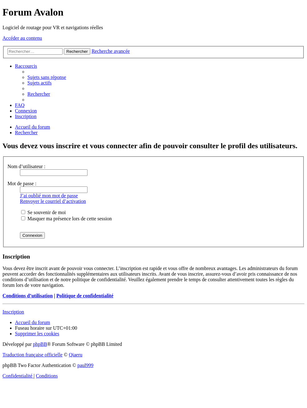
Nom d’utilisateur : (26, 166)
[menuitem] (46, 77)
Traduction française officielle (32, 354)
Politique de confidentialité (84, 295)
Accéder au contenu (22, 38)
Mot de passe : (21, 183)
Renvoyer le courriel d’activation (53, 201)
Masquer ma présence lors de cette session (66, 218)
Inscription (13, 311)
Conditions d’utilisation (27, 295)
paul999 (86, 365)
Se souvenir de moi (43, 212)
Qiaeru (76, 354)
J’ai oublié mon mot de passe (49, 195)
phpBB (40, 344)
